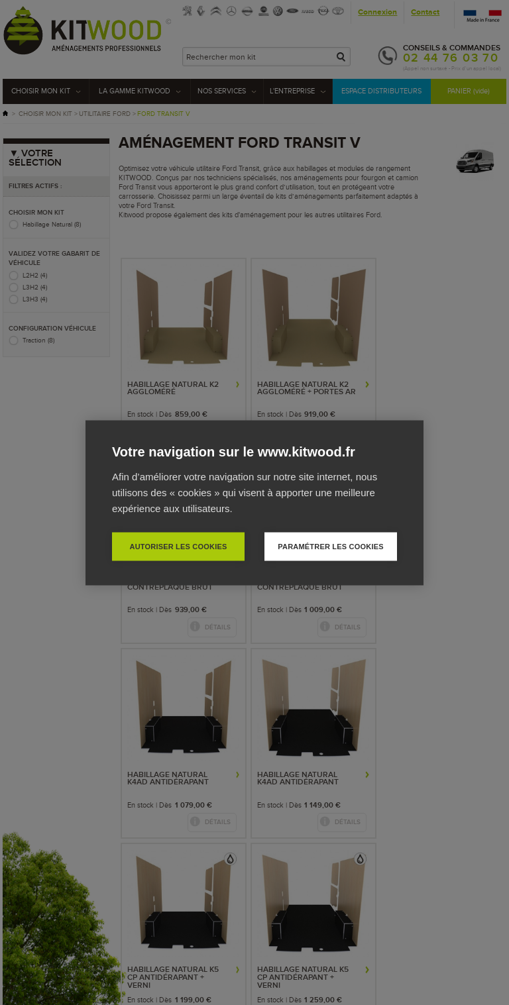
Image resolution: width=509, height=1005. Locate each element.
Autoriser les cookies (178, 546)
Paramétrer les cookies (330, 546)
